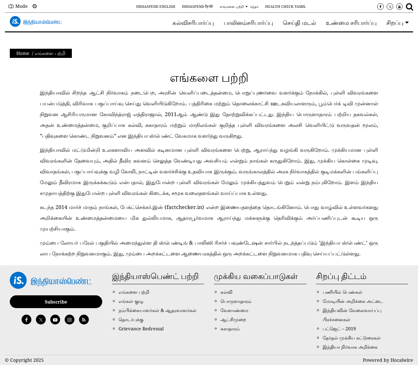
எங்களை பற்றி (232, 6)
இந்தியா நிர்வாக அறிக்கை (350, 347)
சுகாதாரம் (230, 328)
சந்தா (254, 6)
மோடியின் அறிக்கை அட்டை (353, 301)
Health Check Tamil (285, 6)
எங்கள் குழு (131, 301)
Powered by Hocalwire (388, 360)
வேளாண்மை (234, 310)
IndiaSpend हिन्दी (197, 6)
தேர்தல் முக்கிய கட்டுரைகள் (352, 338)
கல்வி (226, 292)
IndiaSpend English (155, 6)
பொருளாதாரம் (235, 301)
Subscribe (56, 302)
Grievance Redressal (141, 328)
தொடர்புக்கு (131, 319)
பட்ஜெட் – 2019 (339, 328)
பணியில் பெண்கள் (342, 292)
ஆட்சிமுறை (233, 319)
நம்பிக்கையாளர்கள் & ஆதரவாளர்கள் (158, 310)
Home (22, 53)
